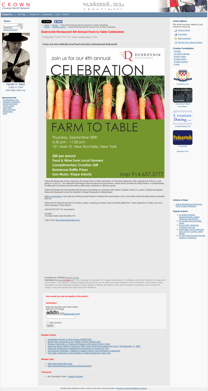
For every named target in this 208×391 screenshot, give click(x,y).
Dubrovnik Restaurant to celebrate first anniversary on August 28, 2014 (78, 348)
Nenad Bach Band (10, 104)
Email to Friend (184, 30)
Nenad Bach (8, 112)
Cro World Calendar (181, 54)
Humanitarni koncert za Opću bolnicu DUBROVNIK (70, 339)
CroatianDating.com (11, 100)
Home (47, 25)
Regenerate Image (72, 314)
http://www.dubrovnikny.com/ (60, 364)
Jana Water (7, 108)
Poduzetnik (182, 146)
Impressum (47, 14)
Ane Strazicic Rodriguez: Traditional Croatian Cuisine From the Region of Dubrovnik (84, 351)
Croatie (176, 64)
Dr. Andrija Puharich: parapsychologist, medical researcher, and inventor (189, 217)
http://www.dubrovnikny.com (68, 220)
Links (57, 14)
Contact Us (34, 14)
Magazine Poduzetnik (11, 102)
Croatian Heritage (181, 62)
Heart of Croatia (9, 110)
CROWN (177, 51)
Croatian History (180, 59)
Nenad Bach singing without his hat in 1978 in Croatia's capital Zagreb (191, 231)
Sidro (5, 113)
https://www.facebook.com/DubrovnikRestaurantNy (70, 366)
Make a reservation (53, 196)
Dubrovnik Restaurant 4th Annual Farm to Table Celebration (189, 205)
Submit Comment (75, 376)
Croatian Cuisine (58, 27)
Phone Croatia (8, 106)
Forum (66, 14)
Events (55, 25)
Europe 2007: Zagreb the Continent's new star (189, 226)
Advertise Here (183, 151)
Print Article (182, 34)
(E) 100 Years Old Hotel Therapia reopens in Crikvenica (192, 237)
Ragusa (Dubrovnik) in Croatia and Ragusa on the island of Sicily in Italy (79, 344)
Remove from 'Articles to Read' (190, 42)
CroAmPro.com (183, 84)
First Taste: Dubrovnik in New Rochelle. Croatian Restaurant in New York (79, 353)
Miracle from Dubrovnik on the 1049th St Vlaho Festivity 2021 (74, 342)
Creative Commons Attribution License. (131, 388)
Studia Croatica (180, 56)
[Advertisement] (182, 178)
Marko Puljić (48, 37)
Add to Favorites (184, 38)
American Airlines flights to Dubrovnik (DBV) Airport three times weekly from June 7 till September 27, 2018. (94, 346)
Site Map (21, 14)
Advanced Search (10, 30)
